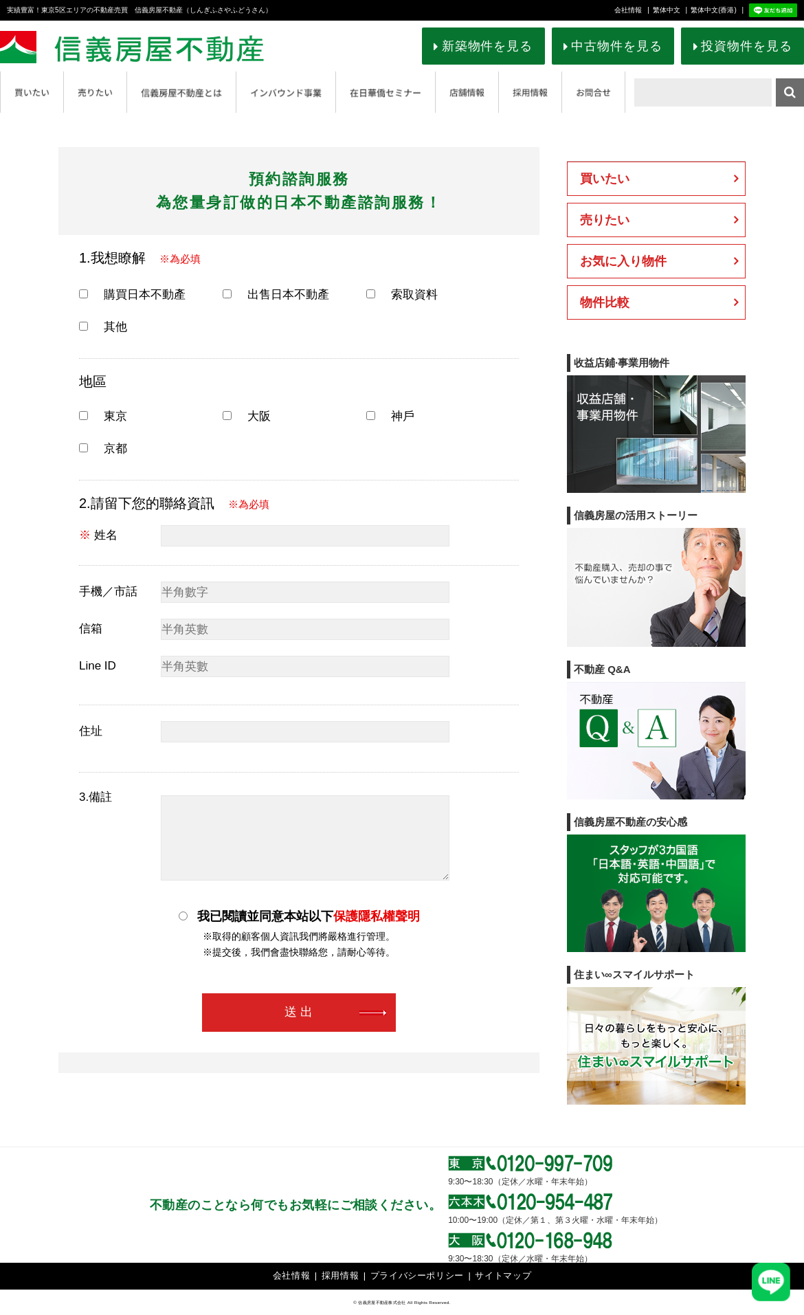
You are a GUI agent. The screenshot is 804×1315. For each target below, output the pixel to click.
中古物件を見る (616, 46)
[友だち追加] (771, 1282)
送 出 (298, 1012)
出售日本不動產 (276, 294)
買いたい (604, 179)
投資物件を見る (746, 46)
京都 (103, 448)
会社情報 (628, 10)
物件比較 (604, 302)
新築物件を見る (487, 46)
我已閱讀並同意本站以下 (299, 915)
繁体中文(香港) (714, 10)
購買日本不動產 (132, 294)
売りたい (604, 220)
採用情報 (340, 1275)
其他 (103, 326)
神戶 (390, 416)
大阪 (247, 416)
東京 (103, 416)
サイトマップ (503, 1275)
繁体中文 (666, 10)
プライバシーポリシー (417, 1275)
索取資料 (402, 294)
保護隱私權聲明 (376, 916)
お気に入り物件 (623, 261)
